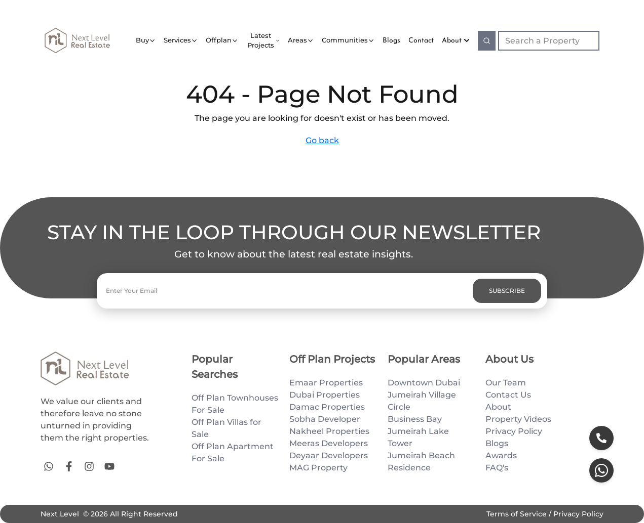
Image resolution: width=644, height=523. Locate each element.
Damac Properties (327, 407)
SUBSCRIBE (507, 290)
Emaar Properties (326, 382)
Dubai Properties (324, 395)
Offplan (219, 40)
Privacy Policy (513, 431)
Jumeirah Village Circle (422, 401)
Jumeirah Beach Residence (421, 461)
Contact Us (508, 395)
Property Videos (518, 419)
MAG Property (318, 467)
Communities (345, 40)
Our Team (505, 382)
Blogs (496, 443)
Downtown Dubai (424, 382)
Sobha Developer (324, 419)
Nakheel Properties (329, 431)
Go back (322, 140)
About (456, 41)
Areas (297, 40)
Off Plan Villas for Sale (226, 428)
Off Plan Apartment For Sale (233, 452)
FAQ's (496, 467)
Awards (501, 455)
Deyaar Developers (328, 455)
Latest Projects (260, 40)
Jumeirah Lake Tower (418, 437)
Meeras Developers (328, 443)
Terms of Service (517, 513)
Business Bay (415, 419)
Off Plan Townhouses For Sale (235, 404)
